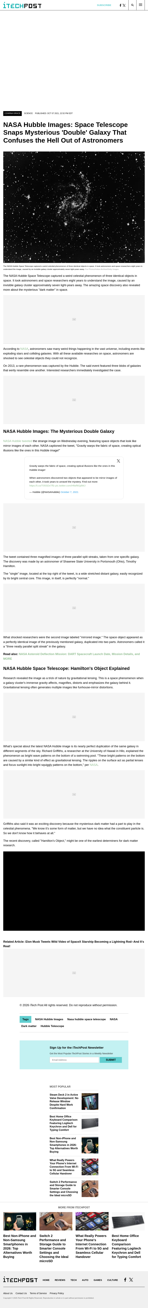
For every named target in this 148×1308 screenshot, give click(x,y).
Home (46, 1280)
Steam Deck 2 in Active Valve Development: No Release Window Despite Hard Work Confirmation (64, 1101)
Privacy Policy (57, 1293)
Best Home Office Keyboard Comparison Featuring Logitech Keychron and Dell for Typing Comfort (64, 1123)
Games (98, 1280)
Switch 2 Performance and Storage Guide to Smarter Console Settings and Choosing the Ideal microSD (64, 1189)
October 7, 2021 (69, 492)
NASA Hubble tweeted (17, 441)
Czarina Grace (12, 113)
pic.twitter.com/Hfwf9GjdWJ (70, 485)
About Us (8, 1293)
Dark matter (29, 1026)
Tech (73, 1280)
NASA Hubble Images (49, 1019)
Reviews (60, 1280)
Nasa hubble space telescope (86, 1019)
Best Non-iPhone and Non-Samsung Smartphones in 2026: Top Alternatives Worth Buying (64, 1145)
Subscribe (104, 5)
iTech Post (36, 1005)
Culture (112, 1280)
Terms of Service (38, 1293)
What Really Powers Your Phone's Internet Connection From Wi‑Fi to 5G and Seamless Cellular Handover (64, 1167)
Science (28, 113)
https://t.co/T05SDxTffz (42, 485)
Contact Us (21, 1293)
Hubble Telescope (52, 1026)
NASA (24, 348)
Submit (111, 1059)
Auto (85, 1280)
